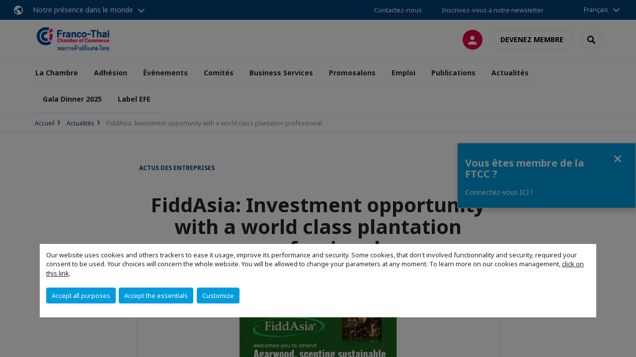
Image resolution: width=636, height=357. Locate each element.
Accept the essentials (156, 295)
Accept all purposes (81, 295)
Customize (218, 295)
